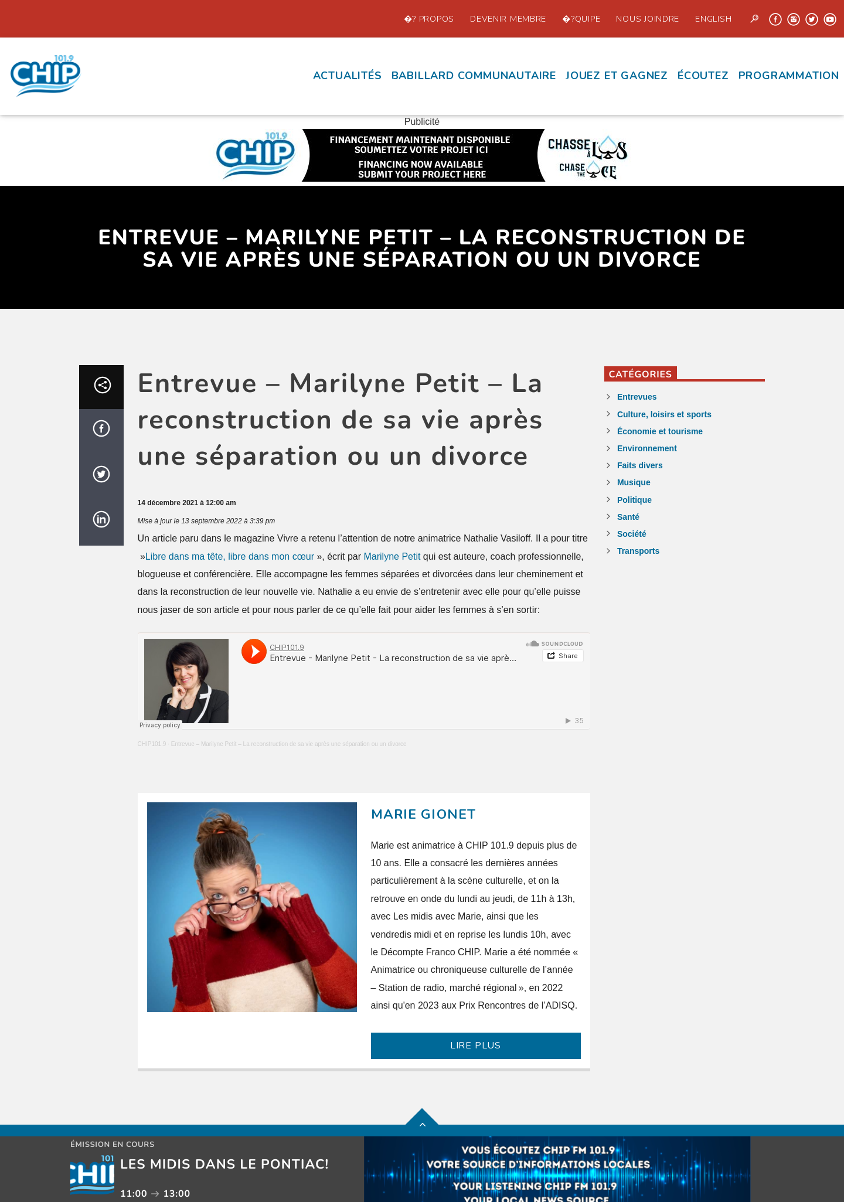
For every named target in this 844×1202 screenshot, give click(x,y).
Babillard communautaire (474, 76)
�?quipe (581, 19)
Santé (628, 517)
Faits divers (640, 465)
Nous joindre (647, 19)
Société (631, 534)
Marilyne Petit (391, 556)
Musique (634, 482)
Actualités (347, 76)
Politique (634, 500)
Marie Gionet (424, 814)
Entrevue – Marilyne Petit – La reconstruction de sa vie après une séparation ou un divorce (289, 744)
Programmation (788, 76)
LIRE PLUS (475, 1045)
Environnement (647, 448)
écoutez (703, 76)
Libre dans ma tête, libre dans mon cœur (229, 556)
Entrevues (637, 396)
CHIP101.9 (152, 744)
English (713, 19)
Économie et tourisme (660, 431)
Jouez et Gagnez (617, 76)
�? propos (429, 19)
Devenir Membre (508, 19)
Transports (638, 551)
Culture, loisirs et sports (664, 414)
